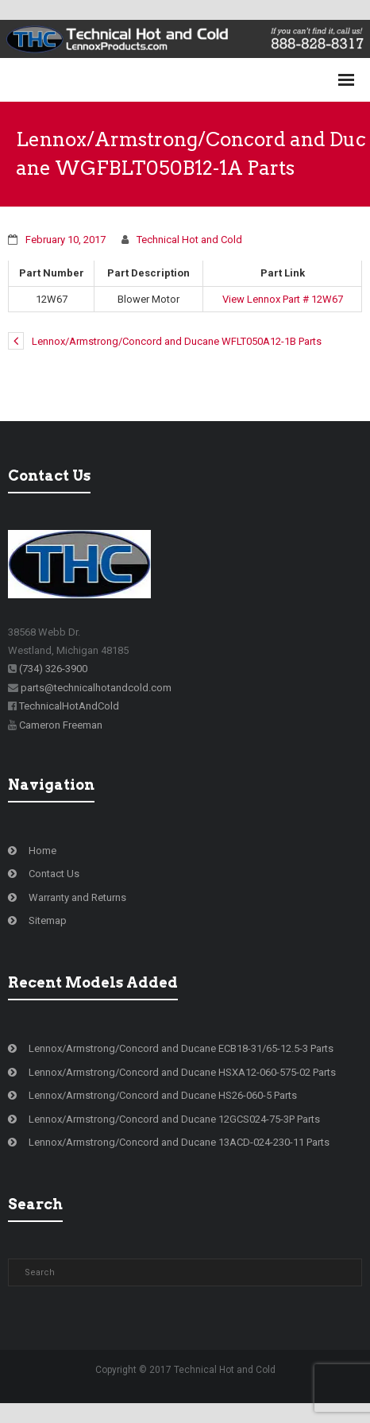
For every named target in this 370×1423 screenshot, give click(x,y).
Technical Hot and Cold (189, 240)
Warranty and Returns (77, 897)
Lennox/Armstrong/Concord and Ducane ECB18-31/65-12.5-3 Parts (181, 1048)
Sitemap (48, 920)
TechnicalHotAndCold (69, 706)
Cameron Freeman (60, 725)
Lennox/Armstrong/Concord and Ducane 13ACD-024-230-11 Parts (179, 1142)
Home (42, 851)
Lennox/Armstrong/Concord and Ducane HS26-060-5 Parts (163, 1095)
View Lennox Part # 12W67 (282, 299)
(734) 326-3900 (53, 669)
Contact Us (54, 874)
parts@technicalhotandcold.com (96, 688)
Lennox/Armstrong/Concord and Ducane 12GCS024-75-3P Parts (174, 1119)
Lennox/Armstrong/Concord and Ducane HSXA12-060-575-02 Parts (182, 1072)
